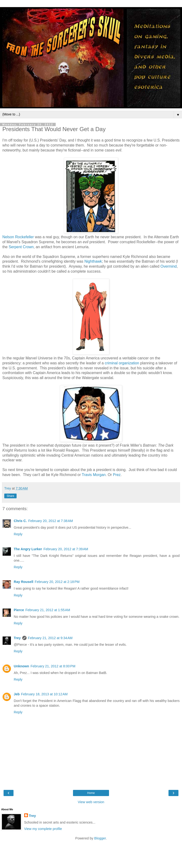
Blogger (100, 838)
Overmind (168, 266)
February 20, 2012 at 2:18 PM (57, 582)
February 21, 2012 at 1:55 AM (47, 610)
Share (10, 496)
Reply (18, 534)
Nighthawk (93, 261)
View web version (91, 802)
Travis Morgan (94, 475)
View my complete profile (43, 829)
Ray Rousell (23, 582)
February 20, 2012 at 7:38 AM (50, 521)
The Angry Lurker (28, 549)
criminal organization (122, 363)
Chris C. (20, 521)
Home (91, 793)
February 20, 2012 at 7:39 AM (65, 549)
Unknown (21, 666)
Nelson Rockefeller (18, 237)
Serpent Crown (21, 247)
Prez (117, 475)
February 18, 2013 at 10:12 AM (44, 694)
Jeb (17, 694)
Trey (17, 638)
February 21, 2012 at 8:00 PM (53, 666)
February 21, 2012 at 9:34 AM (50, 638)
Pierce (19, 610)
